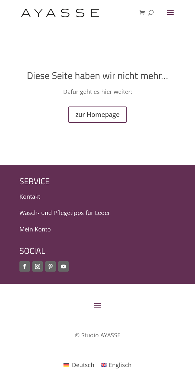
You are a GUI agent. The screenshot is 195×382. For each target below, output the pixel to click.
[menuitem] (78, 365)
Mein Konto (35, 229)
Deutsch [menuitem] (83, 365)
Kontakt (29, 196)
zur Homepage (97, 114)
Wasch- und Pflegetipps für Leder (64, 213)
